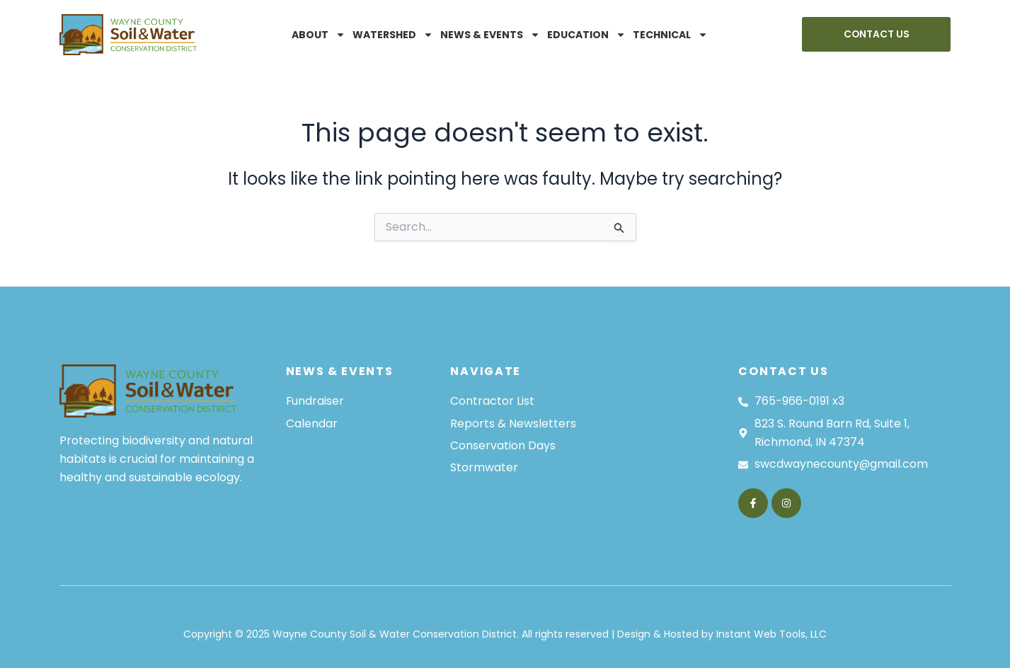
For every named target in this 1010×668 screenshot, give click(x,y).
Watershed (392, 35)
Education (586, 35)
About (318, 35)
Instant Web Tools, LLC (771, 634)
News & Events (490, 35)
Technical (670, 35)
